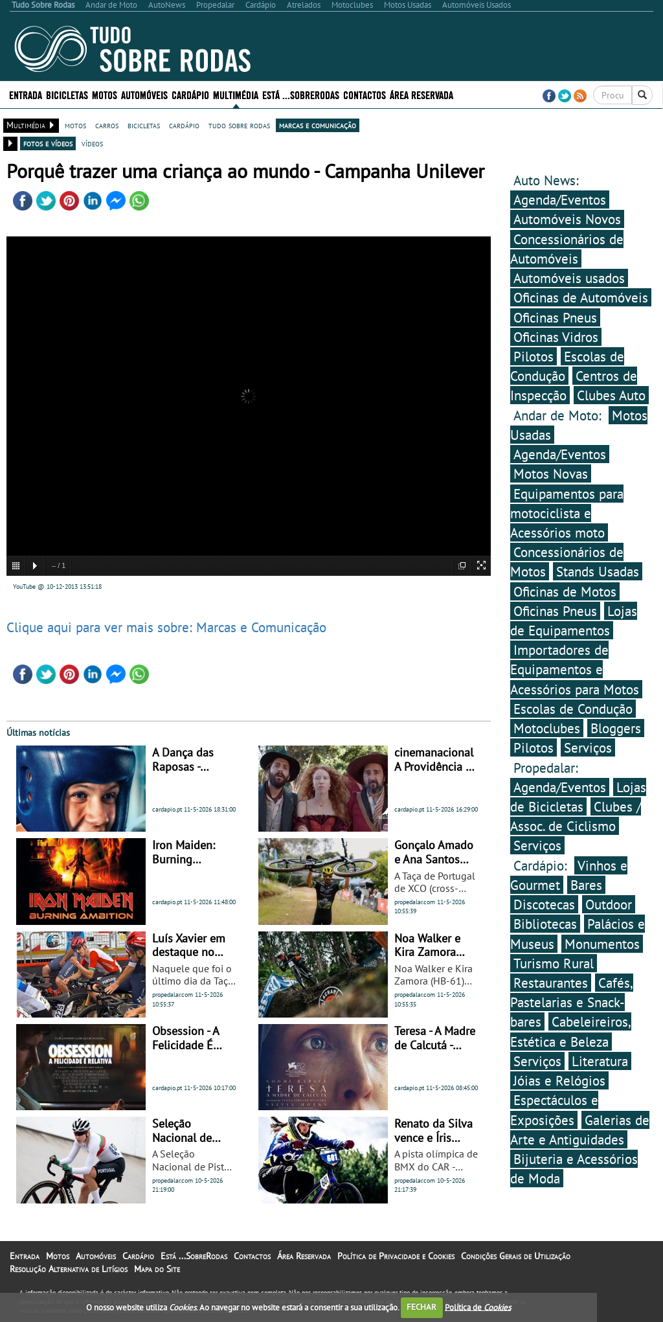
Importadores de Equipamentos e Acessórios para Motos (574, 669)
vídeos (92, 143)
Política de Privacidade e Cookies (396, 1256)
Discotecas (544, 904)
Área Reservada (421, 94)
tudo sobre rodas (239, 125)
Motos (104, 94)
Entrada (25, 94)
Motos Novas (550, 473)
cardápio (184, 125)
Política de (478, 1306)
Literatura (600, 1061)
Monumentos (602, 944)
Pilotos (533, 356)
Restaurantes (550, 983)
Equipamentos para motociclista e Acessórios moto (567, 512)
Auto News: (546, 180)
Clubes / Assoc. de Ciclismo (575, 816)
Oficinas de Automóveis (580, 297)
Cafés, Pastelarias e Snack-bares (571, 1002)
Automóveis (144, 94)
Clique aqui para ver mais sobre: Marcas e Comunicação (166, 627)
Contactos (364, 94)
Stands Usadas (597, 571)
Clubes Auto (611, 395)
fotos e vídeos (48, 143)
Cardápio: (542, 865)
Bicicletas (67, 94)
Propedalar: (545, 767)
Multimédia (235, 94)
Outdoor (608, 904)
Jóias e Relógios (559, 1080)
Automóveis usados (569, 278)
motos (75, 125)
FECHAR (421, 1306)
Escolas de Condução (567, 366)
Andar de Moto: (559, 415)
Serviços (588, 747)
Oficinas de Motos (564, 591)
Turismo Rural (553, 963)
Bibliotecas (545, 924)
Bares (586, 885)
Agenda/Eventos (559, 199)
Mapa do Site (157, 1269)
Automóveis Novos (567, 219)
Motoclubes (546, 728)
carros (106, 125)
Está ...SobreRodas (300, 94)
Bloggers (615, 728)
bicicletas (144, 125)
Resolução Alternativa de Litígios (69, 1269)
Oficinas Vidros (555, 337)
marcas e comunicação (317, 125)
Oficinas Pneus (555, 317)
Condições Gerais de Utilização (515, 1256)
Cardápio (190, 94)
